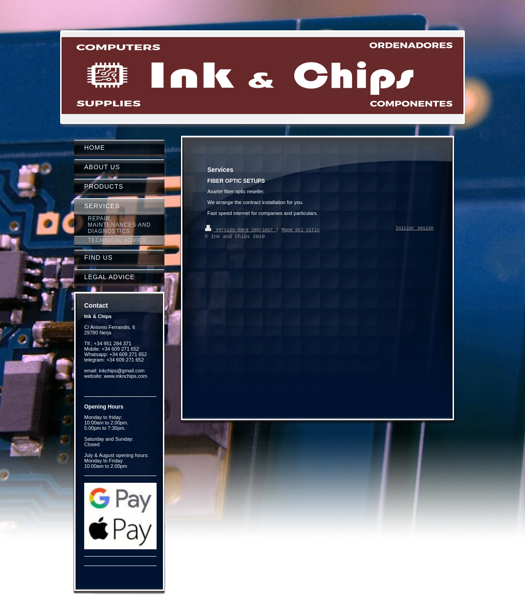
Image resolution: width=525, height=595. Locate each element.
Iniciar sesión (415, 228)
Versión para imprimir (240, 229)
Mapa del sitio (301, 229)
